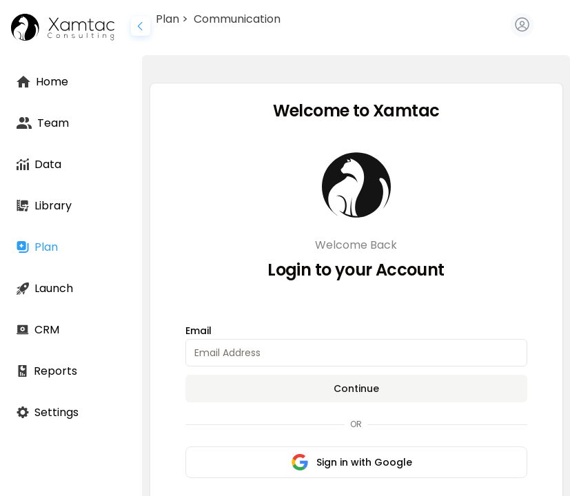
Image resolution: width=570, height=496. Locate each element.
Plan (167, 19)
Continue (356, 388)
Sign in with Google (352, 462)
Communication (237, 19)
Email (198, 331)
